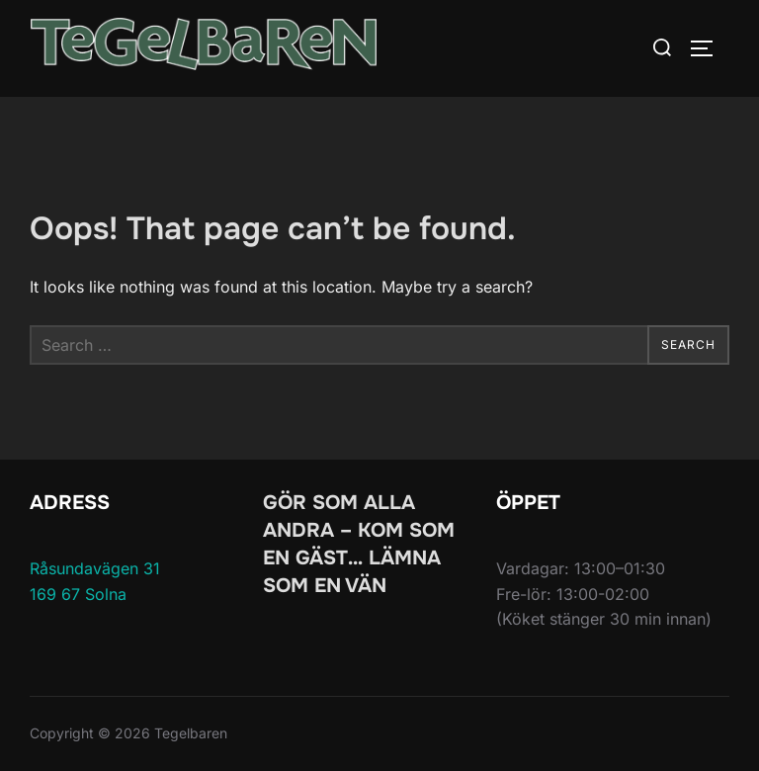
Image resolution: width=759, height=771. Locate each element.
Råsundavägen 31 (95, 568)
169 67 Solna (78, 594)
